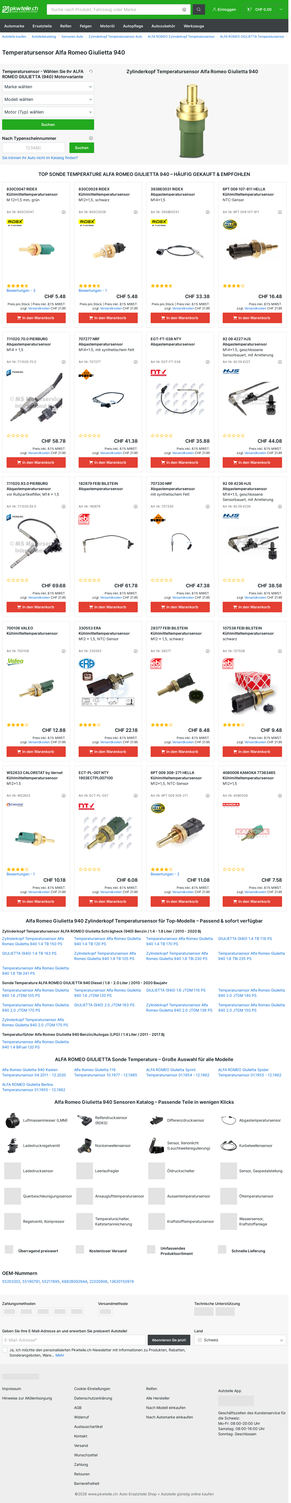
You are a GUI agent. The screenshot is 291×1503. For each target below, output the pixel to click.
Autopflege (133, 26)
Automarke (14, 26)
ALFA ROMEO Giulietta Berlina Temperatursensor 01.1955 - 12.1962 (33, 1087)
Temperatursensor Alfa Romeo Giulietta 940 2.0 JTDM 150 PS (251, 1007)
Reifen (66, 26)
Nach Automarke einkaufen (169, 1417)
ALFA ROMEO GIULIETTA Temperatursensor (252, 36)
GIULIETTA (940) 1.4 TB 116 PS (245, 938)
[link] (265, 9)
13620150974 (122, 1281)
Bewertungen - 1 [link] (93, 290)
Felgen (86, 26)
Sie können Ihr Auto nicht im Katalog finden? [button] (40, 157)
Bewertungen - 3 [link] (21, 290)
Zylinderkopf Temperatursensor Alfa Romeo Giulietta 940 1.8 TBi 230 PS (177, 956)
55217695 (51, 1281)
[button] (184, 9)
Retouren (82, 1474)
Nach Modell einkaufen (166, 1407)
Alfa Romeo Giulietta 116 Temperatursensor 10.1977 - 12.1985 (105, 1072)
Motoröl (107, 26)
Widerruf (81, 1417)
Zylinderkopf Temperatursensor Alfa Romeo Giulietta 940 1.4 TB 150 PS (33, 941)
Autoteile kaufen (14, 36)
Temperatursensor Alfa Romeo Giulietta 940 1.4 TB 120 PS (107, 941)
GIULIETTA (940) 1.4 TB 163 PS (29, 953)
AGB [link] (77, 1407)
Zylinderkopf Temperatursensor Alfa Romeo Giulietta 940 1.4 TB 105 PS (105, 956)
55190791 (31, 1281)
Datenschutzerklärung (93, 1398)
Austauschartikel (88, 1426)
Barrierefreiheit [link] (86, 1483)
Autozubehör (163, 26)
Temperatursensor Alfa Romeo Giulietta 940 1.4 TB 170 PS (179, 941)
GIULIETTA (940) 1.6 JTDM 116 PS (176, 990)
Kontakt (80, 1436)
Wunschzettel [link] (86, 1455)
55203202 (11, 1281)
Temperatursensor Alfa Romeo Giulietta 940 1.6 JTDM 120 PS (107, 993)
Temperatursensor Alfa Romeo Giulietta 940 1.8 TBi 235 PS (251, 956)
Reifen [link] (151, 1388)
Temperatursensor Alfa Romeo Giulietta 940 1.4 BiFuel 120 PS (35, 1044)
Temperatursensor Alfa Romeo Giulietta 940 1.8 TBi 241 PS (35, 970)
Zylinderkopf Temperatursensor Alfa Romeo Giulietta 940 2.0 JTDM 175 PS (35, 1022)
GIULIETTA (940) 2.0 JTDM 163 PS (104, 1005)
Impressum (11, 1388)
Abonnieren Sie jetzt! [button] (169, 1340)
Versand (81, 1445)
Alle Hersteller (158, 1398)
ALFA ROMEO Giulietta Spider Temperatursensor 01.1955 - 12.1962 (249, 1072)
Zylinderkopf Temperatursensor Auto (115, 36)
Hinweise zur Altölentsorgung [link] (27, 1398)
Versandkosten (39, 308)
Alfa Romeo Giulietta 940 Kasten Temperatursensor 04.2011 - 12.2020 (34, 1072)
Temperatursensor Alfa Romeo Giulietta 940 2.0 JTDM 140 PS (251, 993)
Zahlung (81, 1464)
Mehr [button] (59, 1355)
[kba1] (33, 147)
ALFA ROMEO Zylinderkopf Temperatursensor (181, 36)
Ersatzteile (42, 26)
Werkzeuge (194, 26)
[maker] (48, 86)
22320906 (98, 1281)
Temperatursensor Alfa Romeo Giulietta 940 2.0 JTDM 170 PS (35, 1007)
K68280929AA (74, 1281)
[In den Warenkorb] (36, 318)
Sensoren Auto (72, 36)
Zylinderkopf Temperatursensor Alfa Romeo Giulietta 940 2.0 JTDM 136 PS (179, 1007)
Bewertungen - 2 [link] (165, 874)
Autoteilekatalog (44, 36)
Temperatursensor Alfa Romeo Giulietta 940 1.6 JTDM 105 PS (35, 993)
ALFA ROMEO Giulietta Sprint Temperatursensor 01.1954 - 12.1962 (177, 1072)
